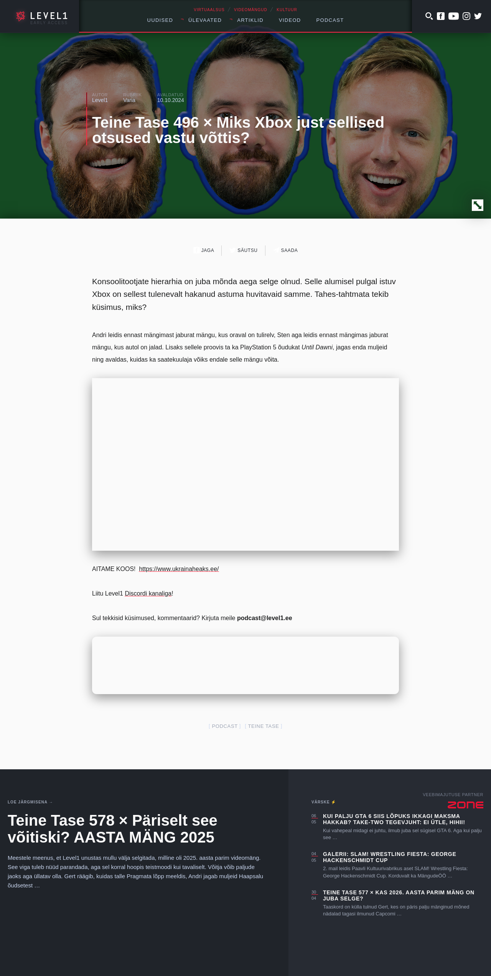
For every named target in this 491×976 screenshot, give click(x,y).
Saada (285, 250)
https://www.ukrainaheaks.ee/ (179, 569)
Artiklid (250, 20)
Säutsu (243, 250)
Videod (290, 20)
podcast (224, 726)
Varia (129, 100)
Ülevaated (205, 20)
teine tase (263, 726)
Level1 (100, 100)
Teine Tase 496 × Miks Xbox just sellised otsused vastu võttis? (238, 130)
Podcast (330, 20)
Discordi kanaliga (148, 593)
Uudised (160, 20)
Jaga (203, 250)
